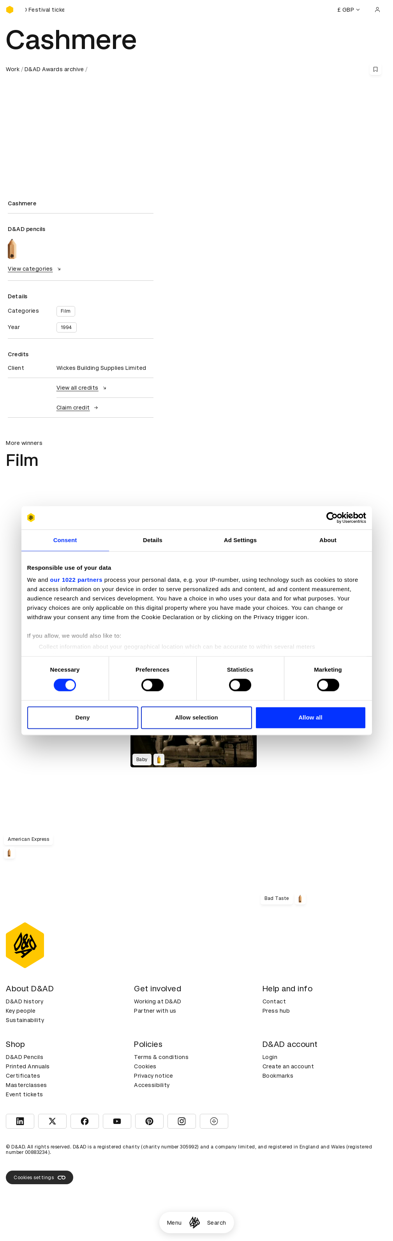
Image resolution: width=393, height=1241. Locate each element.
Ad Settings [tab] (240, 540)
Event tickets (24, 1094)
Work (12, 69)
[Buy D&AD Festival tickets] (44, 10)
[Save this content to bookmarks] (375, 69)
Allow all (310, 717)
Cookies (145, 1066)
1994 (66, 327)
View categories (35, 269)
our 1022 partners (76, 579)
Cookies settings (39, 1177)
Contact (274, 1001)
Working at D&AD (158, 1001)
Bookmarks (278, 1076)
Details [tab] (152, 540)
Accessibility (152, 1085)
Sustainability (25, 1020)
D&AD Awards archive (54, 69)
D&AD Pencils (24, 1057)
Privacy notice (153, 1076)
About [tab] (328, 540)
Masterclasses (26, 1085)
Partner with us (155, 1011)
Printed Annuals (28, 1066)
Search (216, 1223)
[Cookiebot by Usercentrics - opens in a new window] (332, 517)
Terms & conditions (161, 1057)
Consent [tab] (65, 540)
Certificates (23, 1076)
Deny (82, 717)
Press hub (276, 1011)
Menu (174, 1223)
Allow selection (196, 717)
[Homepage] (194, 1222)
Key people (20, 1011)
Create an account (288, 1066)
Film (66, 311)
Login (270, 1057)
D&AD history (24, 1001)
